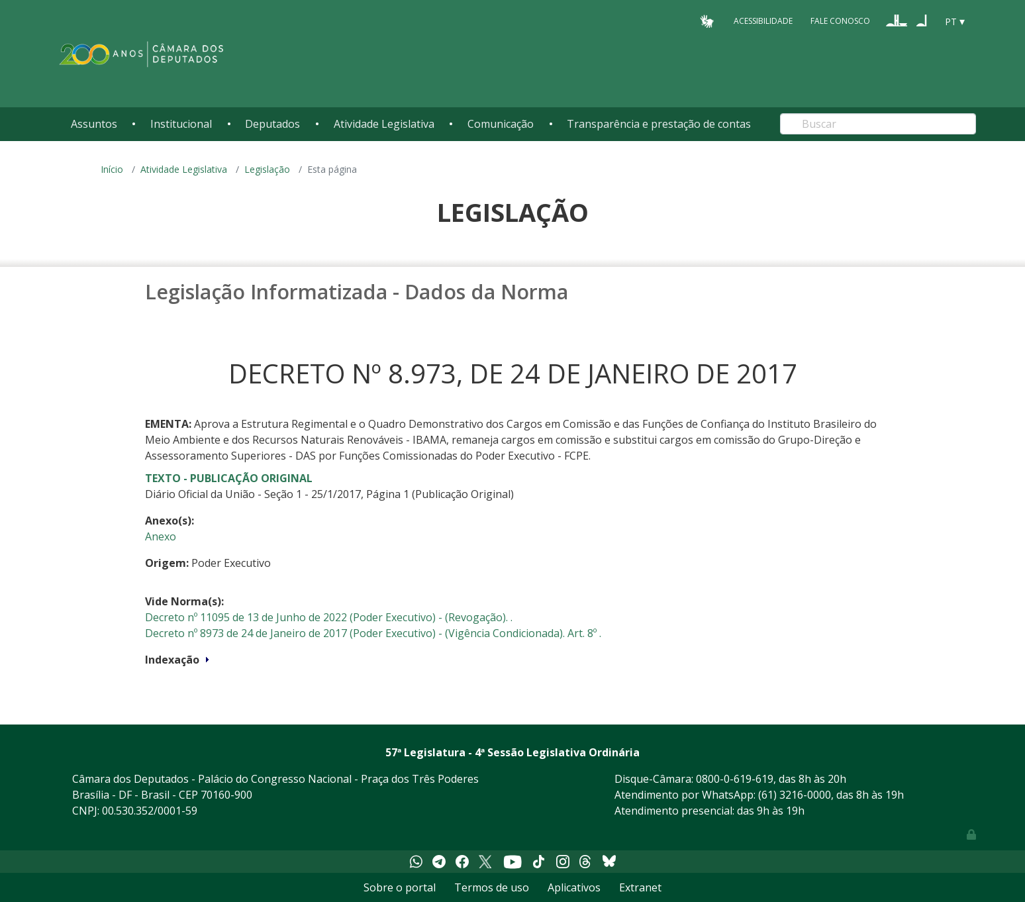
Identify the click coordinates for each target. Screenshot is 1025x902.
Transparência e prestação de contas (659, 124)
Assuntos (94, 124)
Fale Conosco (840, 20)
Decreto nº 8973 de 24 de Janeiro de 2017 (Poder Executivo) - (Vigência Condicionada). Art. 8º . (373, 633)
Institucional (181, 124)
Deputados (272, 124)
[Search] (878, 123)
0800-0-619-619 (734, 779)
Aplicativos (574, 887)
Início (112, 169)
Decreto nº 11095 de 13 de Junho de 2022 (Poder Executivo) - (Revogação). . (328, 617)
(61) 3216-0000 (794, 794)
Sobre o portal (400, 887)
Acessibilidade (763, 20)
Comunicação (500, 124)
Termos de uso (491, 887)
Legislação (267, 169)
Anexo (160, 536)
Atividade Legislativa (384, 124)
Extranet (640, 887)
